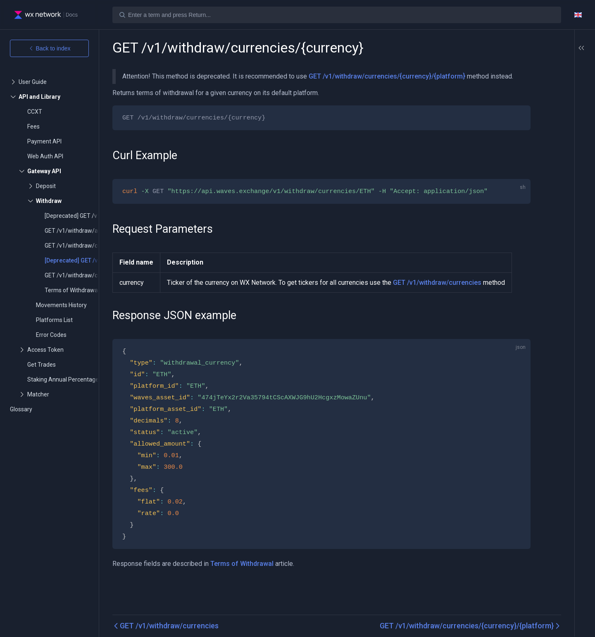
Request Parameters (546, 84)
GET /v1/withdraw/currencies (437, 306)
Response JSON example (552, 101)
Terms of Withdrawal (242, 598)
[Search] (336, 15)
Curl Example (547, 70)
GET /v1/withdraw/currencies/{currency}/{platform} (387, 76)
